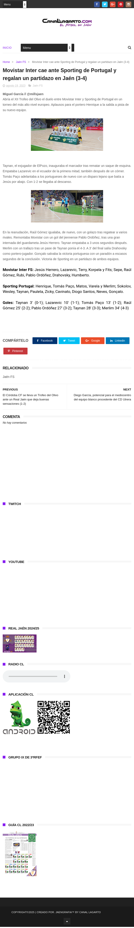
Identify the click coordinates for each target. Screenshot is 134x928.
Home (6, 62)
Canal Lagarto (90, 913)
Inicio (7, 48)
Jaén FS (21, 62)
